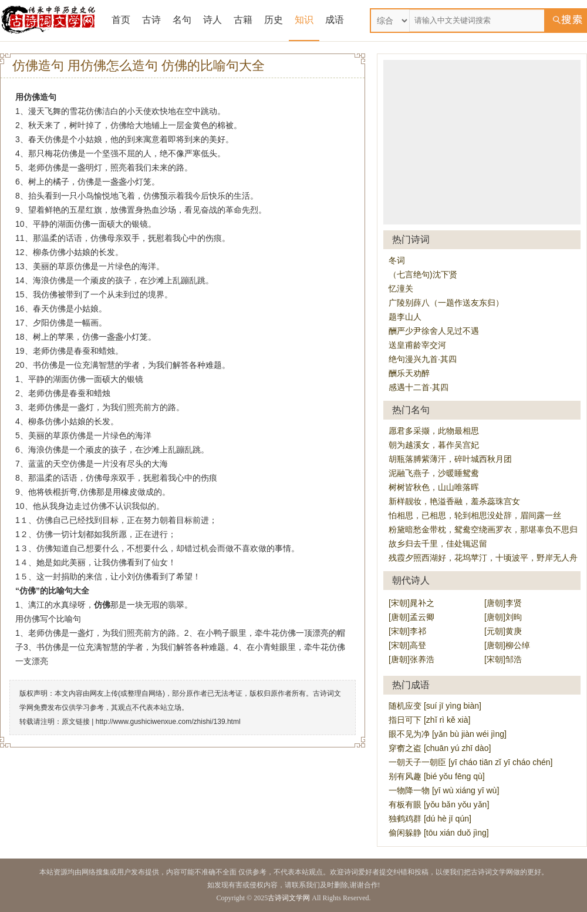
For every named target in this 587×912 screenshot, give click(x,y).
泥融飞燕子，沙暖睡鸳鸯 (434, 473)
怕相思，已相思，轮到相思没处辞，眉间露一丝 (475, 515)
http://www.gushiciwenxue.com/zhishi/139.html (168, 721)
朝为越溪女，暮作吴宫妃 (434, 445)
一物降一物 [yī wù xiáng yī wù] (444, 790)
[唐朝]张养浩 (411, 659)
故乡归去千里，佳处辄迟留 (438, 543)
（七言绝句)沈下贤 (423, 274)
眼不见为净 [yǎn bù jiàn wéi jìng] (448, 734)
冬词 (397, 260)
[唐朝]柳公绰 (507, 645)
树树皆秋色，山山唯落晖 (434, 487)
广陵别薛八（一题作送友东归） (446, 302)
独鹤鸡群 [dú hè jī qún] (430, 818)
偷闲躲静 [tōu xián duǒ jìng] (439, 832)
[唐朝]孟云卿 (411, 617)
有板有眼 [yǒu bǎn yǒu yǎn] (439, 804)
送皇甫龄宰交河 (417, 345)
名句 (182, 20)
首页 (121, 20)
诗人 (212, 20)
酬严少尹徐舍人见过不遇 (434, 331)
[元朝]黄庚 (503, 631)
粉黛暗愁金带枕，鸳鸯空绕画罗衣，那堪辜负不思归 (483, 529)
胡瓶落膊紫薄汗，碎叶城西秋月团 (450, 459)
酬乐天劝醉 (409, 373)
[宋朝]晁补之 (411, 603)
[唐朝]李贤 (503, 603)
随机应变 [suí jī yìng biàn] (435, 705)
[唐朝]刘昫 (503, 617)
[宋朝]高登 (407, 645)
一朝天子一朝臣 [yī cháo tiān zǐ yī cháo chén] (470, 762)
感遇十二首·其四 (418, 387)
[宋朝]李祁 (407, 631)
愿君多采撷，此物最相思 (434, 430)
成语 (334, 20)
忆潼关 (401, 288)
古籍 (243, 20)
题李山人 (405, 316)
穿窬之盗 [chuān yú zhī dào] (440, 748)
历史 (273, 20)
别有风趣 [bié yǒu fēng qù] (437, 776)
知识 (304, 20)
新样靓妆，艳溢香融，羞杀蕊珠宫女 (454, 501)
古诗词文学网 (289, 898)
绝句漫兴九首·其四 (423, 359)
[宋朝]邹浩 (503, 659)
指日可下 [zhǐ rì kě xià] (429, 720)
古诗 (151, 20)
